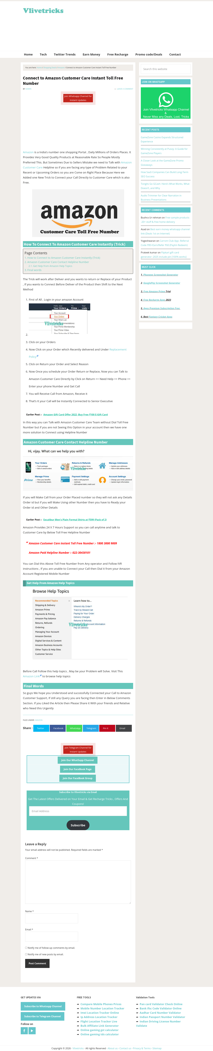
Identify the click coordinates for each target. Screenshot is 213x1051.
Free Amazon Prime (154, 291)
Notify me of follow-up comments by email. (51, 947)
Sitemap (157, 1048)
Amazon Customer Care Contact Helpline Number (58, 262)
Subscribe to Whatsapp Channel (43, 1006)
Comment (31, 858)
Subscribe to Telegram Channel (42, 1016)
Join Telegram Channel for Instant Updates (78, 749)
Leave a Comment (125, 89)
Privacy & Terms (142, 1048)
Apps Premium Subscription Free (161, 308)
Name (29, 911)
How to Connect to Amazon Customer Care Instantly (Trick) (63, 257)
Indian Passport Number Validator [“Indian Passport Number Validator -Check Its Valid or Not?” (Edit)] (162, 1017)
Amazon (28, 152)
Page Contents (36, 253)
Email (29, 929)
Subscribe (78, 825)
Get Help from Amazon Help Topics (52, 266)
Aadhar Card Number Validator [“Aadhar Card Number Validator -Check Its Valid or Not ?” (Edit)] (160, 1012)
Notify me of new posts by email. (46, 954)
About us (113, 1048)
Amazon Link (31, 676)
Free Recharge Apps (154, 299)
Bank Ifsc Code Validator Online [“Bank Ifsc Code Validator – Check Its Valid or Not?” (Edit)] (160, 1008)
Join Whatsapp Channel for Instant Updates (78, 98)
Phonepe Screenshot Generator (160, 274)
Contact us (125, 1048)
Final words (34, 270)
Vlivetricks (43, 10)
